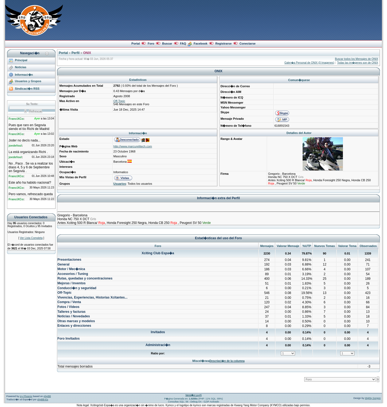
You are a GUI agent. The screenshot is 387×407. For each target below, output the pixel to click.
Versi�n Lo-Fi (193, 395)
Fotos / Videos (69, 307)
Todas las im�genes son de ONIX (357, 62)
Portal (135, 43)
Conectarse (247, 43)
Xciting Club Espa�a (158, 253)
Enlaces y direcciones (74, 326)
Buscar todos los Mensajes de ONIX (356, 58)
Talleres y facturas (72, 312)
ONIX (87, 53)
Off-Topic (119, 101)
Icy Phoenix (26, 396)
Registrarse (223, 43)
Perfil (75, 53)
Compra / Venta (69, 302)
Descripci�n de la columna (227, 360)
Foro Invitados (69, 338)
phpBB (47, 396)
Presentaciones (69, 259)
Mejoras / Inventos (72, 283)
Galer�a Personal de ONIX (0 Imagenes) (309, 62)
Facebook (200, 43)
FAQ (183, 43)
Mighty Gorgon (373, 398)
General (64, 264)
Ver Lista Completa (31, 238)
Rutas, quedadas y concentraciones (85, 278)
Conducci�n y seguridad (77, 288)
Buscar (167, 43)
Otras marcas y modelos (76, 321)
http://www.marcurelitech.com (132, 146)
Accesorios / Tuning (73, 274)
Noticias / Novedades (74, 316)
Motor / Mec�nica (71, 269)
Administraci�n (157, 345)
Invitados (158, 332)
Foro (151, 43)
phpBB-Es (42, 399)
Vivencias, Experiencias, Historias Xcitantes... (93, 297)
